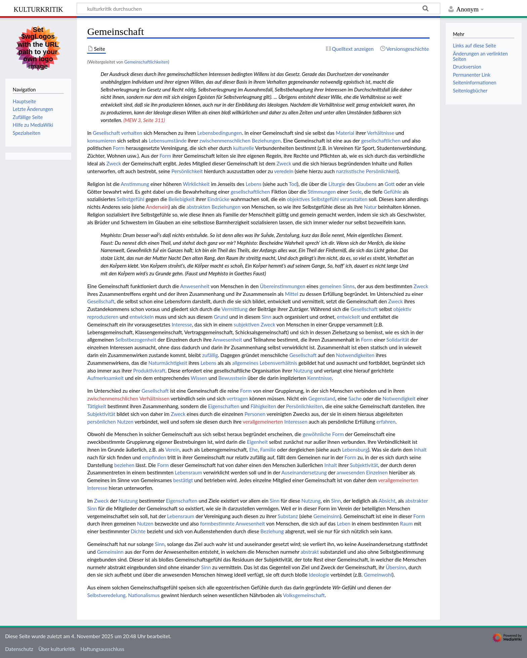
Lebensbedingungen (219, 133)
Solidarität (398, 340)
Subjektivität (101, 414)
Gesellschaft (106, 133)
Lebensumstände (168, 141)
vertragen (237, 398)
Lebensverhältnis (278, 363)
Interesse (182, 324)
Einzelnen (377, 472)
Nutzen (125, 422)
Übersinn (396, 567)
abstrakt (310, 552)
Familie (268, 450)
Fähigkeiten (263, 406)
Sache (355, 398)
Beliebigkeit (181, 199)
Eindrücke (218, 199)
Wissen (199, 378)
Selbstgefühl (130, 199)
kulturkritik (38, 8)
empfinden (154, 457)
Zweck (114, 163)
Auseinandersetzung (304, 472)
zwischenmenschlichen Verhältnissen (128, 398)
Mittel (291, 294)
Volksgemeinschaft (304, 595)
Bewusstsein (232, 378)
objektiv (402, 309)
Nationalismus (144, 595)
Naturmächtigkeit (168, 363)
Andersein (157, 207)
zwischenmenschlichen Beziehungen (240, 141)
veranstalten (353, 199)
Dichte (138, 531)
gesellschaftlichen (381, 141)
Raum (406, 523)
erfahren (386, 422)
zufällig (210, 355)
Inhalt (420, 450)
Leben (343, 523)
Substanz (288, 516)
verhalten (131, 133)
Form (119, 148)
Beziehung (272, 531)
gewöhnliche (316, 434)
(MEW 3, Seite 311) (144, 120)
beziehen (124, 465)
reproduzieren (102, 317)
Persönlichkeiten (304, 406)
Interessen (296, 422)
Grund (221, 317)
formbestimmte (217, 523)
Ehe (253, 450)
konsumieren (101, 141)
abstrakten (198, 207)
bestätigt (183, 480)
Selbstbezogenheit (135, 340)
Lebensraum (188, 472)
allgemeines (245, 363)
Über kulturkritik (56, 649)
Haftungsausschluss (102, 649)
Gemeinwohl (378, 575)
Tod (293, 184)
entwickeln (141, 317)
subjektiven (246, 324)
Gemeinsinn (327, 516)
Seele (356, 192)
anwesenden (351, 472)
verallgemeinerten (263, 422)
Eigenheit (257, 442)
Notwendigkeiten (355, 355)
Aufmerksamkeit (105, 378)
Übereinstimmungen (282, 286)
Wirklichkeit (196, 184)
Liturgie (336, 184)
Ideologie (319, 575)
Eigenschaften (223, 406)
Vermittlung (234, 309)
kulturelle (243, 148)
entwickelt (348, 317)
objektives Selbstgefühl (313, 199)
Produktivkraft (149, 370)
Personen (254, 414)
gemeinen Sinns (337, 286)
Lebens (253, 184)
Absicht (387, 501)
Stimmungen (322, 192)
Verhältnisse (380, 133)
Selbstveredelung (106, 595)
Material (345, 133)
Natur (370, 207)
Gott (389, 184)
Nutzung (303, 370)
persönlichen (101, 422)
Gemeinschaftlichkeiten (146, 62)
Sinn (266, 317)
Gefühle (393, 192)
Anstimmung (135, 184)
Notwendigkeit (398, 398)
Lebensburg (355, 450)
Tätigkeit (96, 406)
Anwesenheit (194, 286)
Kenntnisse (319, 378)
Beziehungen (225, 207)
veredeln (283, 171)
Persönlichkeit (187, 171)
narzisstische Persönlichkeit (366, 171)
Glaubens (366, 184)
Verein (172, 450)
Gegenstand (321, 398)
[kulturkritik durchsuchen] (258, 8)
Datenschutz (19, 649)
